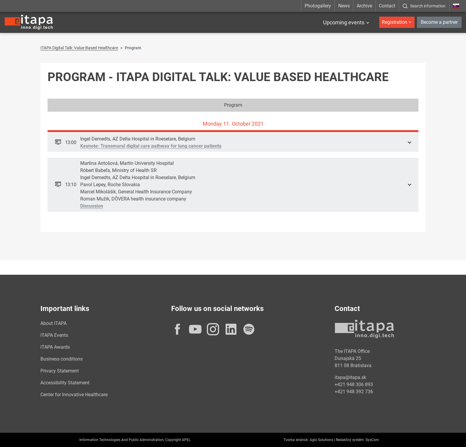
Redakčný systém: (350, 440)
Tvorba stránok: (296, 440)
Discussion (91, 206)
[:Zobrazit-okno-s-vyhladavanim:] (424, 6)
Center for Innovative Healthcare (74, 394)
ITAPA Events (54, 335)
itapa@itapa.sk (350, 377)
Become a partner (439, 22)
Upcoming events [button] (343, 22)
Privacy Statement (59, 371)
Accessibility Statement (64, 383)
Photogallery (318, 6)
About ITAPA (53, 323)
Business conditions (61, 359)
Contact (387, 6)
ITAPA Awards (55, 347)
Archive (364, 6)
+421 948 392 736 (354, 391)
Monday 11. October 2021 (233, 124)
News (344, 6)
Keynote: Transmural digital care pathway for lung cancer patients (150, 146)
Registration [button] (394, 22)
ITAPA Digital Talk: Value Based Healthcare (79, 47)
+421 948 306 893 (354, 384)
